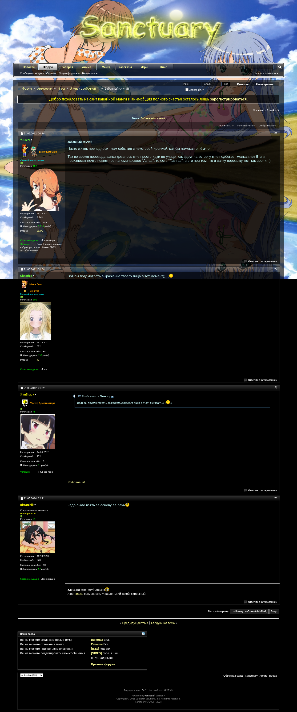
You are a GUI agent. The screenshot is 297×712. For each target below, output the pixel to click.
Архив (263, 675)
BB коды (97, 640)
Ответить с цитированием (260, 261)
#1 (275, 133)
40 (38, 359)
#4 (275, 498)
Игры (144, 67)
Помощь (243, 84)
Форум (48, 67)
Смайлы (97, 644)
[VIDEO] (96, 653)
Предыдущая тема (135, 623)
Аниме (86, 67)
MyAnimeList (76, 482)
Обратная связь (233, 675)
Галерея (67, 67)
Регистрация (264, 84)
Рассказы (125, 67)
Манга (106, 67)
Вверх (274, 611)
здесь (79, 594)
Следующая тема (163, 623)
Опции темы (224, 125)
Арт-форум (44, 89)
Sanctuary (251, 675)
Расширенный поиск (266, 73)
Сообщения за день (32, 73)
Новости (29, 67)
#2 (275, 269)
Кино (163, 67)
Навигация (88, 73)
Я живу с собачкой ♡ (85, 89)
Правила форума (103, 664)
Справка (51, 73)
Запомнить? (194, 89)
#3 (275, 387)
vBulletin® (149, 695)
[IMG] (95, 649)
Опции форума (68, 73)
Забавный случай (152, 118)
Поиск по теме (245, 125)
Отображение (266, 125)
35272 (40, 230)
